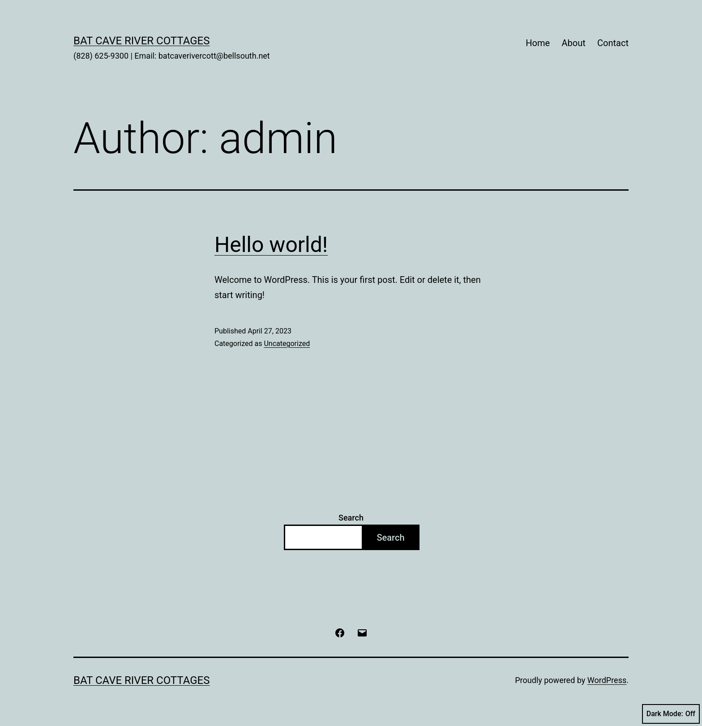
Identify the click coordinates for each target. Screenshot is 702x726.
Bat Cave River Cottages (141, 40)
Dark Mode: (670, 714)
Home (538, 43)
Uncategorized (287, 343)
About (573, 43)
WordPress (606, 680)
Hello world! (271, 244)
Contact (613, 43)
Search (351, 517)
